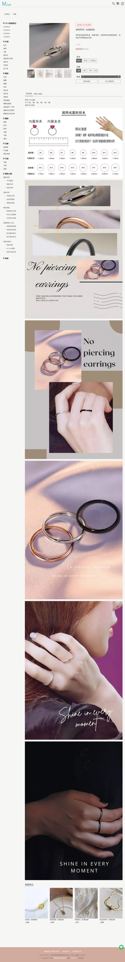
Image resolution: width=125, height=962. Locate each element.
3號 (78, 71)
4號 (84, 71)
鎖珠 (5, 129)
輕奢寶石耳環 (11, 211)
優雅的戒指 (11, 203)
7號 (90, 71)
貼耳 (5, 45)
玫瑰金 (93, 61)
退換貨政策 (76, 951)
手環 (5, 165)
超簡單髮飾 (11, 199)
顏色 (78, 57)
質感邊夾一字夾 (8, 107)
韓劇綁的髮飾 (11, 226)
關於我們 (66, 951)
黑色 (85, 61)
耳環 (6, 42)
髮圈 (5, 80)
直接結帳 (86, 81)
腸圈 (5, 83)
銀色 (79, 61)
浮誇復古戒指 (11, 218)
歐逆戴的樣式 (11, 233)
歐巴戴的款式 (11, 237)
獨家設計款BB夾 (9, 113)
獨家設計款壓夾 (8, 110)
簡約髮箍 (6, 100)
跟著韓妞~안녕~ (8, 223)
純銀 (6, 258)
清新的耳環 (11, 196)
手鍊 (5, 135)
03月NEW (6, 27)
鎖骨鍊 (5, 147)
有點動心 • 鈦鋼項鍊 (82, 919)
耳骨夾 (5, 65)
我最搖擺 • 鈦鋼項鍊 (57, 919)
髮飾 (6, 73)
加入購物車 (109, 81)
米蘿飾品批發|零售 (60, 958)
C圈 (4, 52)
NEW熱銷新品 (10, 23)
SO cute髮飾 (11, 248)
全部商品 (7, 14)
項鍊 (5, 132)
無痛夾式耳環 (8, 58)
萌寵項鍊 (10, 245)
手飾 (6, 159)
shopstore (74, 958)
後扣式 (5, 62)
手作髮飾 (10, 180)
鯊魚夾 (5, 93)
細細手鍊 (10, 188)
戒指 (5, 139)
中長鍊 (5, 150)
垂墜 (5, 48)
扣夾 (5, 77)
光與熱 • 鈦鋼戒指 (31, 919)
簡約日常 (6, 192)
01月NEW (6, 33)
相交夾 (5, 90)
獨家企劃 (8, 174)
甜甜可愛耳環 (11, 252)
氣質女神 (6, 177)
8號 (96, 71)
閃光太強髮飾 (11, 214)
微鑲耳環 (10, 184)
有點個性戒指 (11, 230)
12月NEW (6, 37)
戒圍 (78, 67)
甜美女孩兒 (7, 241)
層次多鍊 (6, 154)
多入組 (5, 68)
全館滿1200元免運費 (84, 25)
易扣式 (5, 55)
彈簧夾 (5, 97)
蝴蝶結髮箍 (7, 103)
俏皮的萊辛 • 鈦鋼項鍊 (107, 919)
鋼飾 (15, 14)
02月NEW (6, 30)
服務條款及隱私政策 (52, 951)
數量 (78, 77)
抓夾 (5, 87)
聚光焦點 (6, 207)
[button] (69, 45)
